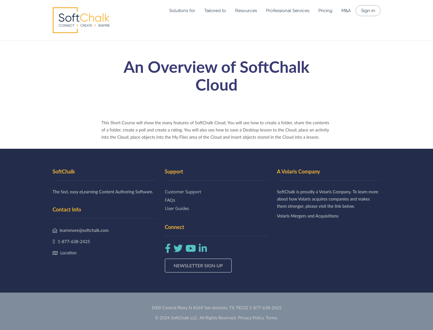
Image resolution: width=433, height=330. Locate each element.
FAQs (170, 200)
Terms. (272, 317)
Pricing (325, 10)
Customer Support (183, 191)
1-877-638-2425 (265, 307)
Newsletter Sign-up (198, 265)
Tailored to (215, 10)
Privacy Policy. (251, 317)
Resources (246, 10)
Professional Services (287, 10)
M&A (346, 10)
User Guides (177, 208)
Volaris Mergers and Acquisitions (308, 215)
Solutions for (182, 10)
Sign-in (368, 10)
